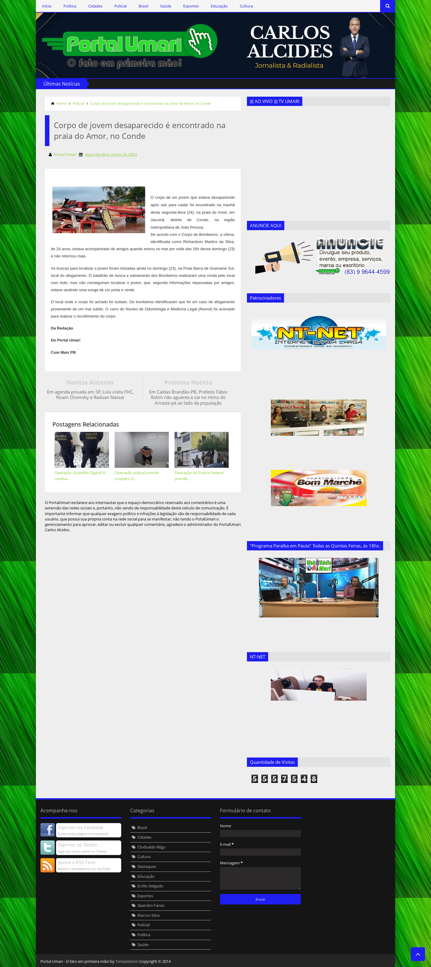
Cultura (246, 6)
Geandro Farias (150, 905)
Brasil (143, 6)
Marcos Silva (148, 915)
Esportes (191, 6)
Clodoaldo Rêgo (151, 847)
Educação (219, 6)
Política (69, 6)
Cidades (95, 6)
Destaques (146, 866)
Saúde (165, 6)
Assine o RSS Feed (76, 862)
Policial (120, 6)
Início (46, 6)
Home (62, 103)
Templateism (127, 961)
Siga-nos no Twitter (77, 845)
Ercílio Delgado (150, 886)
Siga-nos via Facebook (80, 827)
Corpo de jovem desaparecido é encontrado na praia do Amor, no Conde (150, 103)
